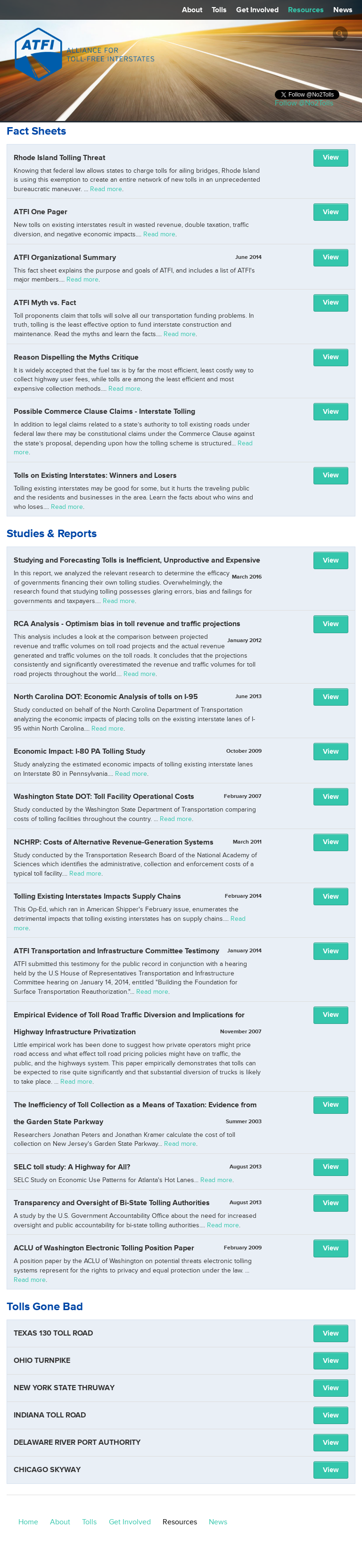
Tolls (219, 10)
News (343, 10)
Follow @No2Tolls (304, 103)
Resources (306, 10)
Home (28, 1522)
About (192, 10)
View (331, 157)
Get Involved (257, 10)
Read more (106, 189)
